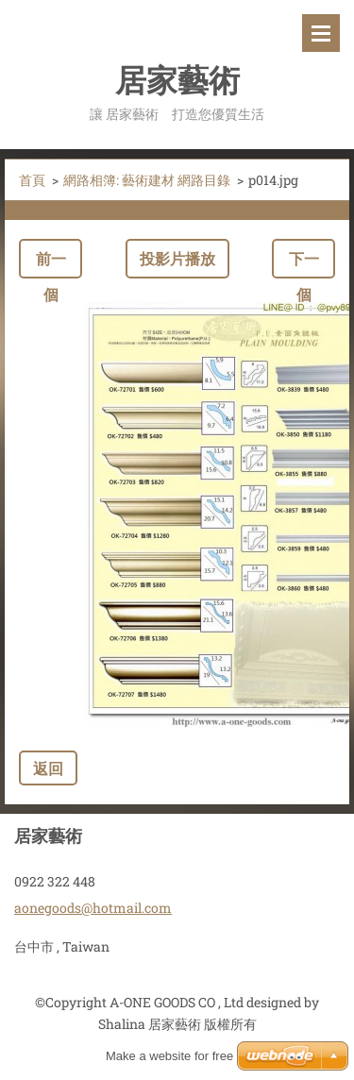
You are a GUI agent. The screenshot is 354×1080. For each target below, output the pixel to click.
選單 (321, 33)
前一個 (51, 263)
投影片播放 (177, 258)
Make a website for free (169, 1056)
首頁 (32, 180)
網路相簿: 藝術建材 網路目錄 (146, 180)
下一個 (304, 263)
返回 (48, 768)
